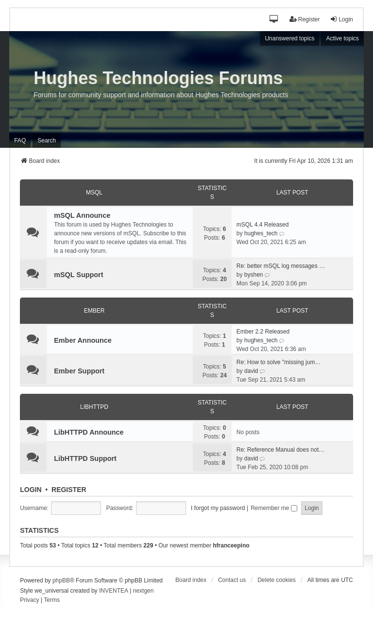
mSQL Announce (82, 215)
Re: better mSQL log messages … (281, 266)
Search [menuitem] (46, 140)
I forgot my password (218, 508)
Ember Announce (83, 340)
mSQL (94, 192)
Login (30, 489)
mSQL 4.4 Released (263, 224)
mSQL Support (78, 275)
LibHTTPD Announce (88, 432)
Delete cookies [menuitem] (276, 580)
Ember (94, 310)
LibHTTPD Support (85, 458)
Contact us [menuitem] (232, 580)
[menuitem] (29, 600)
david (251, 371)
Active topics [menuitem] (342, 38)
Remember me (274, 508)
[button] (274, 19)
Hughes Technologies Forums (158, 78)
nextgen (143, 590)
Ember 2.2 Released (263, 331)
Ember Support (79, 371)
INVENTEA (113, 590)
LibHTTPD (94, 407)
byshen (253, 274)
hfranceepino (231, 545)
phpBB (61, 580)
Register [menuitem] (304, 19)
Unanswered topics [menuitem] (289, 38)
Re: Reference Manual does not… (280, 449)
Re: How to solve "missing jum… (279, 362)
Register (68, 489)
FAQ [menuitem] (20, 140)
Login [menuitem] (341, 19)
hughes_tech (261, 233)
